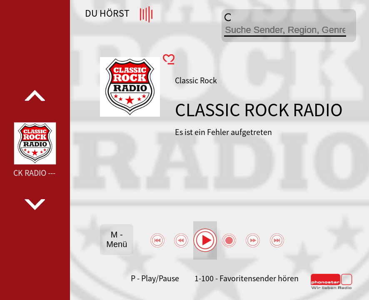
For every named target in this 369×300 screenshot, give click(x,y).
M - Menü (116, 239)
